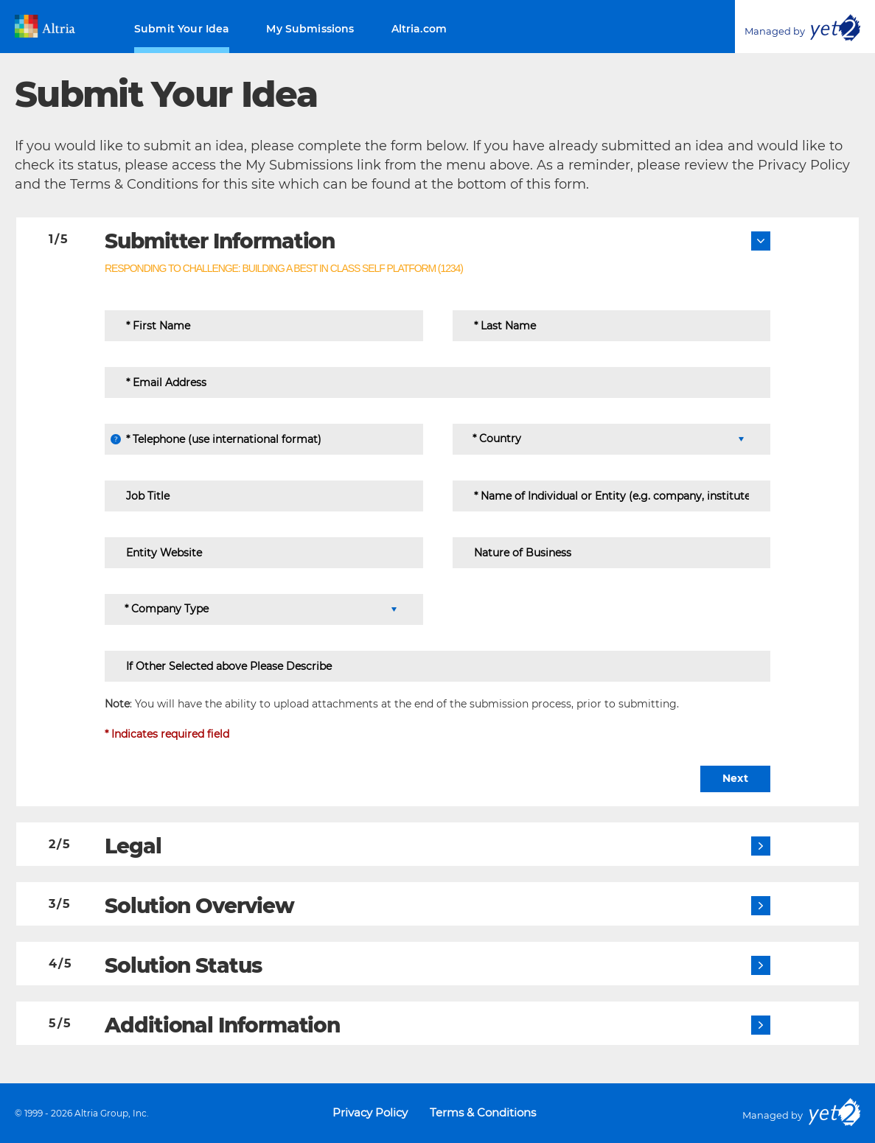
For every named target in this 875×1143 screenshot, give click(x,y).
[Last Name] (612, 325)
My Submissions (310, 28)
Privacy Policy (370, 1112)
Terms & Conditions (483, 1112)
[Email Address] (437, 382)
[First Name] (264, 325)
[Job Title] (264, 496)
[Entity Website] (264, 552)
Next (735, 778)
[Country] (607, 439)
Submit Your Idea (181, 28)
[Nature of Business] (612, 552)
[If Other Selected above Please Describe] (437, 666)
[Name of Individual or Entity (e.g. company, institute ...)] (612, 496)
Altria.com (419, 28)
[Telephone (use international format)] (264, 439)
